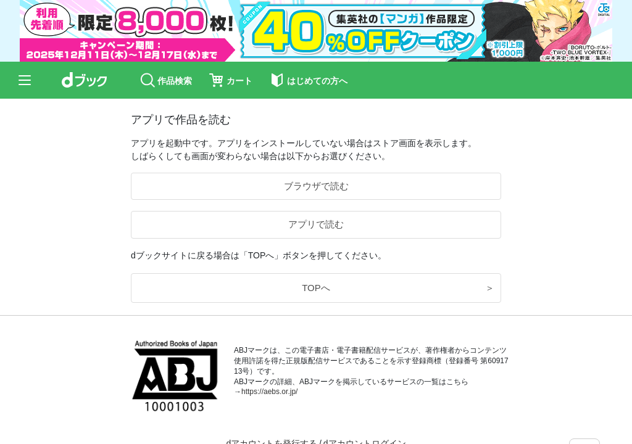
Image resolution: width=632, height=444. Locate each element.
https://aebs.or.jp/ (269, 391)
